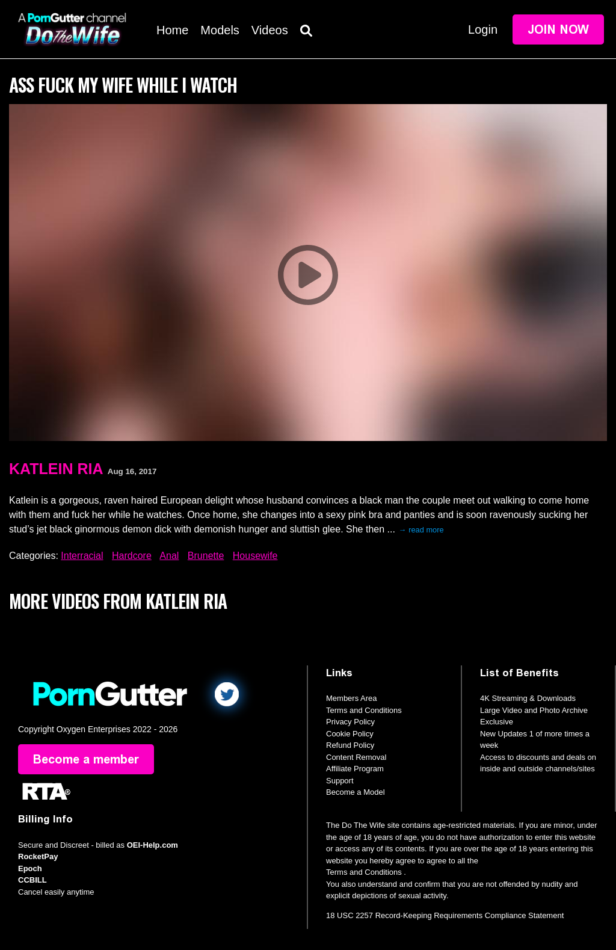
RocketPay (38, 856)
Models (219, 30)
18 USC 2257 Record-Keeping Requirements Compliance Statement (445, 915)
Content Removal (356, 757)
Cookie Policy (350, 733)
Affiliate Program (355, 768)
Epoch (30, 868)
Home (172, 30)
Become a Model (355, 792)
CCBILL (32, 879)
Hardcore (132, 556)
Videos (269, 30)
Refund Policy (350, 745)
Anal (169, 556)
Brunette (206, 556)
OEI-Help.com (152, 845)
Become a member (86, 759)
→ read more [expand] (421, 529)
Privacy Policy (350, 721)
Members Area (351, 698)
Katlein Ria (56, 468)
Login (482, 29)
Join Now (558, 29)
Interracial (82, 556)
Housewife (255, 556)
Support (340, 780)
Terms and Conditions (364, 710)
